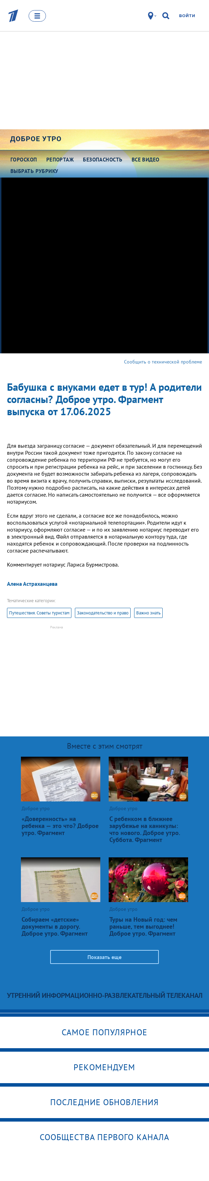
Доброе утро (36, 139)
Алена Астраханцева (32, 583)
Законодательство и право (103, 613)
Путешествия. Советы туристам (39, 613)
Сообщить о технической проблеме (163, 362)
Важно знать (148, 613)
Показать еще (104, 956)
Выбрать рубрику (34, 171)
